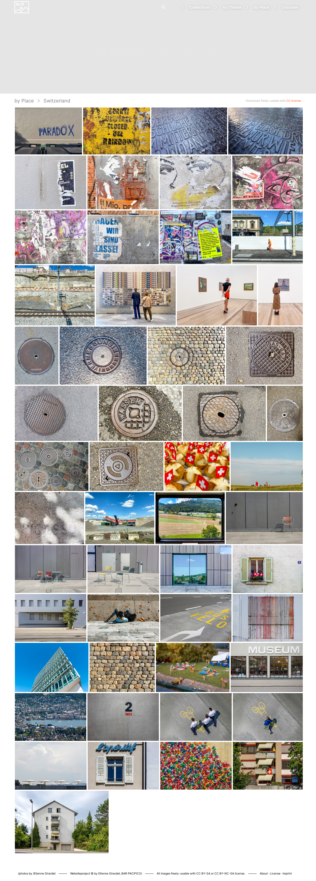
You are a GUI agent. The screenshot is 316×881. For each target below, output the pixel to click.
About (264, 873)
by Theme (232, 7)
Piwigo (221, 868)
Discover (290, 7)
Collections (199, 7)
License (275, 873)
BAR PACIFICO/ (131, 873)
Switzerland (56, 101)
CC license (293, 100)
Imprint (287, 873)
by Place (261, 7)
